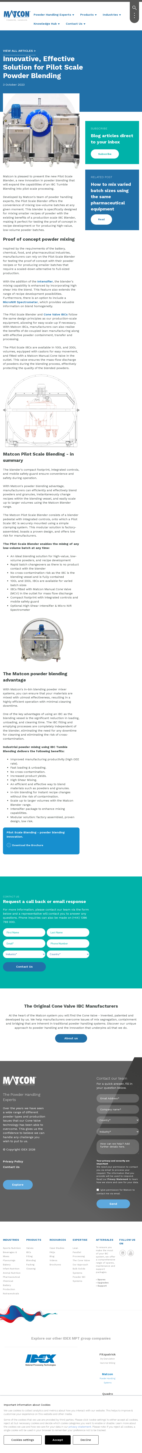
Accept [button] (58, 1440)
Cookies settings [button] (22, 1440)
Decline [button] (85, 1440)
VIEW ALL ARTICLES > (19, 50)
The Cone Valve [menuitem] (81, 1260)
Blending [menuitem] (31, 1260)
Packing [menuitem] (30, 1264)
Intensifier (45, 281)
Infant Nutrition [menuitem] (11, 1268)
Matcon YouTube (130, 1253)
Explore (17, 1184)
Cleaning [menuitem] (31, 1268)
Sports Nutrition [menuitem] (12, 1248)
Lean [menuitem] (75, 1248)
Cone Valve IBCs (56, 314)
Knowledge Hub (45, 23)
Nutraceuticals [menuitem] (11, 1293)
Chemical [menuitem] (8, 1281)
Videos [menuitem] (53, 1260)
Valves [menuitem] (29, 1248)
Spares (101, 1279)
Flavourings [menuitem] (9, 1260)
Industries (110, 14)
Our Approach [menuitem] (80, 1264)
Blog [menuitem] (52, 1256)
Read (101, 219)
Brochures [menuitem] (55, 1264)
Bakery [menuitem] (7, 1264)
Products (87, 14)
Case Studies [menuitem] (57, 1248)
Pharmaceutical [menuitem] (11, 1277)
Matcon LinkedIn (122, 1253)
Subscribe (104, 153)
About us (71, 1038)
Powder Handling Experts (52, 14)
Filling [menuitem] (29, 1256)
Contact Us (74, 23)
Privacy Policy (13, 1161)
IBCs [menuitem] (28, 1252)
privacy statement (80, 1426)
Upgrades (103, 1282)
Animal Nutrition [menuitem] (12, 1273)
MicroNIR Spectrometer (20, 302)
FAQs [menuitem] (52, 1252)
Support (102, 1286)
